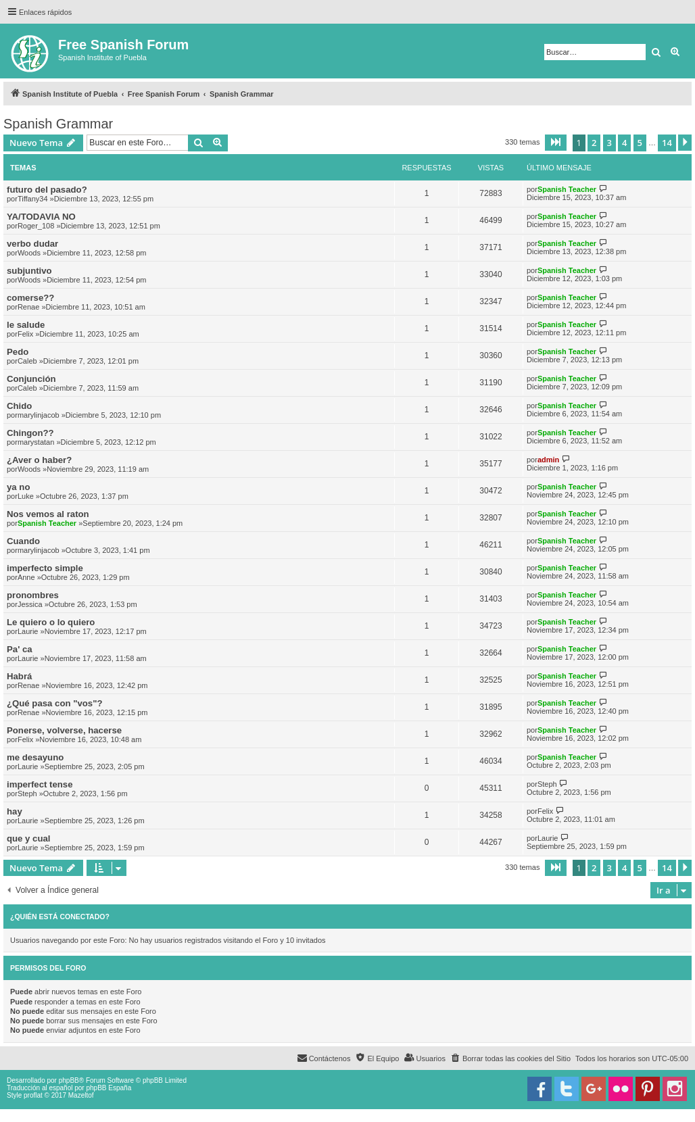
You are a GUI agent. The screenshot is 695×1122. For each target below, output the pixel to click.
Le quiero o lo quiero (51, 622)
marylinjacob (38, 415)
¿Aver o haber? (39, 460)
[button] (556, 143)
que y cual (29, 838)
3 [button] (609, 143)
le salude (26, 325)
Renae (28, 307)
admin (548, 460)
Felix (25, 334)
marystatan (36, 442)
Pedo (17, 352)
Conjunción (31, 379)
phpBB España (108, 1088)
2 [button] (594, 143)
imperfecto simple (45, 568)
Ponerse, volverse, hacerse (64, 730)
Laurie (28, 631)
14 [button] (667, 143)
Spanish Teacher (566, 189)
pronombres (33, 595)
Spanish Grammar (58, 123)
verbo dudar (32, 244)
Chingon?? (30, 433)
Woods (29, 253)
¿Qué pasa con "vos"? (54, 703)
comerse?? (30, 298)
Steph (27, 793)
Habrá (19, 676)
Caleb (27, 361)
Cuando (23, 541)
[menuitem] (510, 1058)
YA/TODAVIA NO (41, 217)
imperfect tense (39, 784)
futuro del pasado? (47, 190)
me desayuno (35, 757)
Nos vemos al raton (48, 514)
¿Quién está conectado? (60, 916)
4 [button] (624, 143)
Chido (19, 406)
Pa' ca (19, 649)
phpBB (69, 1080)
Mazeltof (81, 1095)
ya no (18, 487)
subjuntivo (29, 271)
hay (14, 811)
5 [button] (640, 143)
